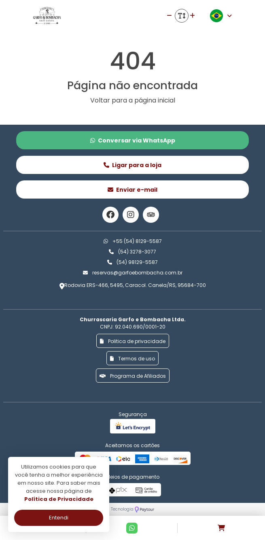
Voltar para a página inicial (132, 100)
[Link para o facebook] (110, 215)
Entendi (58, 517)
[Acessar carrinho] (221, 528)
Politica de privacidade (132, 341)
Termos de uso (132, 358)
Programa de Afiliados (133, 376)
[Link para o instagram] (131, 215)
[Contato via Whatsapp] (132, 528)
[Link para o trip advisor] (151, 215)
